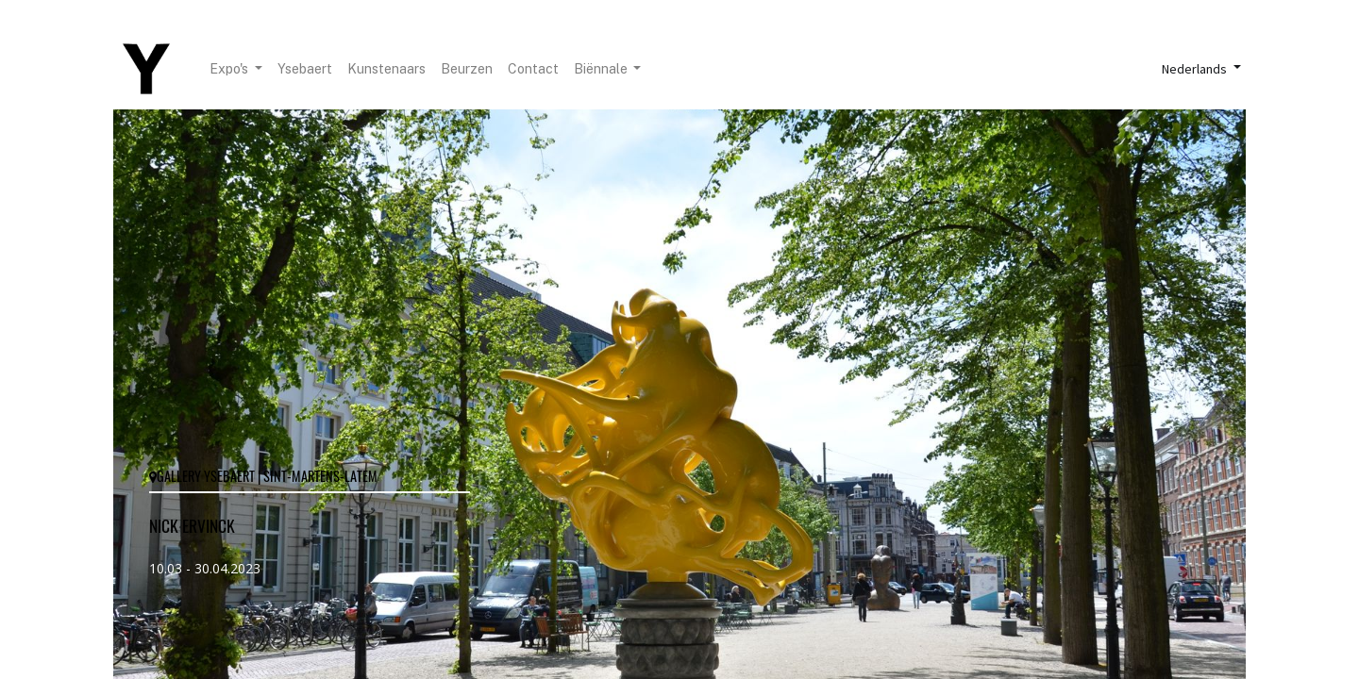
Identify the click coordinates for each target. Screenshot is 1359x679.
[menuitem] (305, 69)
